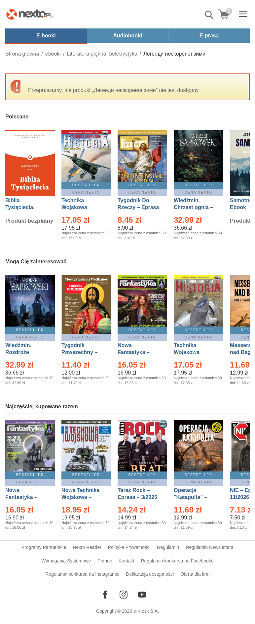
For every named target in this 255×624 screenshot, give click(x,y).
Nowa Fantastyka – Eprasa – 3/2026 (137, 352)
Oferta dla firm (195, 574)
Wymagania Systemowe (66, 560)
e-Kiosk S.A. (146, 611)
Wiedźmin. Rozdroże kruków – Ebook (25, 352)
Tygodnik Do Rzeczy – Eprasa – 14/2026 (138, 207)
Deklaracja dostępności (150, 574)
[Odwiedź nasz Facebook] (105, 594)
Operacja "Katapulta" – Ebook (190, 497)
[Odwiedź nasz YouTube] (142, 594)
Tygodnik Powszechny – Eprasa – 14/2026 (82, 352)
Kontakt (126, 560)
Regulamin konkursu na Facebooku (177, 560)
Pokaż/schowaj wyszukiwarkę (209, 15)
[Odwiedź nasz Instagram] (123, 594)
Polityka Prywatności (129, 547)
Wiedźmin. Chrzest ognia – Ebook (193, 207)
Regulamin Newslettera (210, 547)
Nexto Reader (87, 547)
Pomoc (104, 560)
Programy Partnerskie (43, 547)
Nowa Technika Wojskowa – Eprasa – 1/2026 (81, 497)
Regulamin (168, 547)
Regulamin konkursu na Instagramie (82, 574)
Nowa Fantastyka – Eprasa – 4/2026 (25, 497)
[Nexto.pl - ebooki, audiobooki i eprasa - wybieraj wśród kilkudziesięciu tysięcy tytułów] (30, 14)
